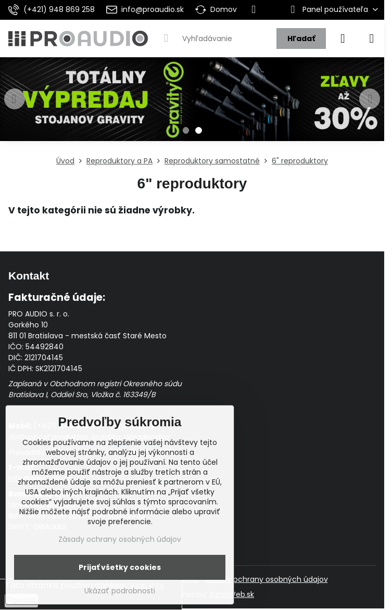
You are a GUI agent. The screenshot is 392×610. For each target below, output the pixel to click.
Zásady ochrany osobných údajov (266, 579)
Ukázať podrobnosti (119, 591)
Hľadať (301, 38)
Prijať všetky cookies (120, 567)
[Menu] (371, 38)
